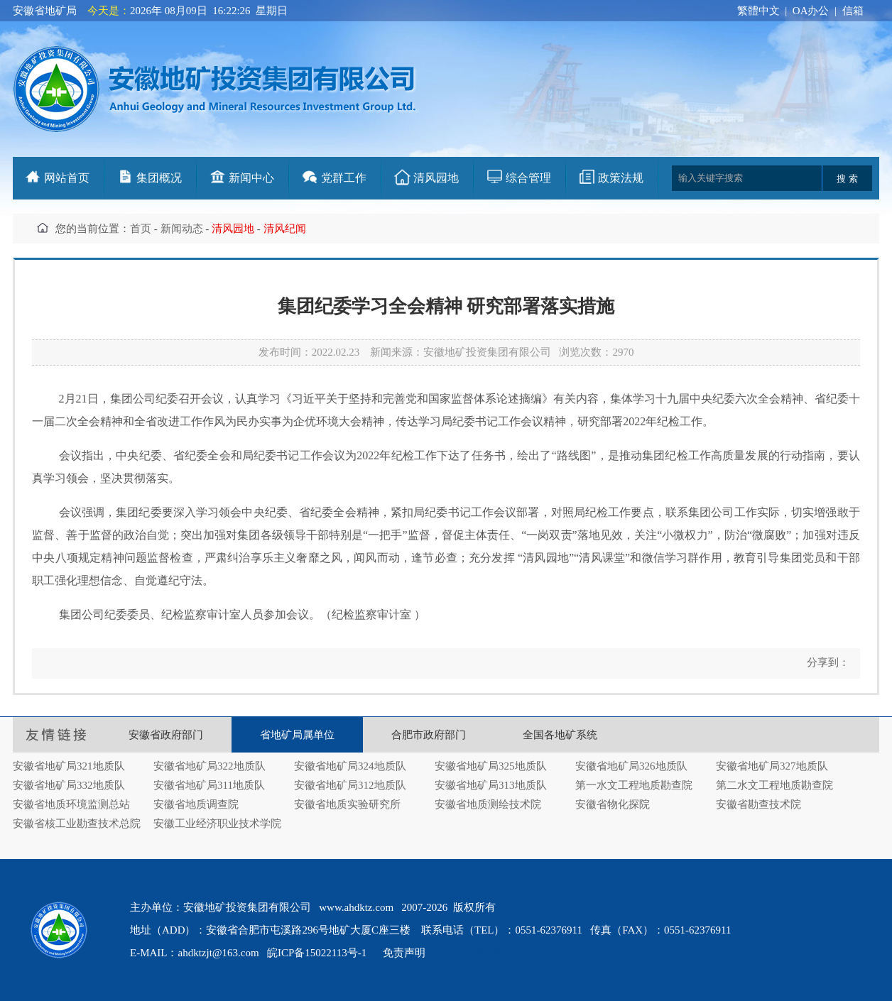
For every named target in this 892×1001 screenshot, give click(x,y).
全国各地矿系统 (560, 734)
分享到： (826, 662)
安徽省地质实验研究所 (347, 804)
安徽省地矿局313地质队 (491, 785)
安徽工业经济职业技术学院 (217, 823)
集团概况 (159, 178)
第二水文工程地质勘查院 (774, 785)
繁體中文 (758, 10)
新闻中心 (251, 178)
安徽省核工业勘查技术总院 (77, 823)
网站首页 (66, 178)
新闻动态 (182, 228)
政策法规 (620, 178)
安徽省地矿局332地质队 (69, 785)
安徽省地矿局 (45, 10)
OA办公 (811, 10)
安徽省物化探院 (612, 804)
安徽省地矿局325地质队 (491, 766)
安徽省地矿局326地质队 (631, 766)
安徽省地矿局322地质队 (209, 766)
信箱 (853, 10)
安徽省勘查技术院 (758, 804)
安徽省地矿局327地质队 (772, 766)
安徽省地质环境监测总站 (71, 804)
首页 (140, 228)
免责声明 (404, 952)
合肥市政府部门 (428, 734)
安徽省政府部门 (166, 734)
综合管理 (528, 178)
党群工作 (343, 178)
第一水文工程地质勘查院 (633, 785)
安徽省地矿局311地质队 (209, 785)
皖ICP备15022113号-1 (316, 952)
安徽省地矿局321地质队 (69, 766)
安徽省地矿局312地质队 (350, 785)
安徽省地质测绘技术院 (488, 804)
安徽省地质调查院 (196, 804)
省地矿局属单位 (297, 734)
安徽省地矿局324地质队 (350, 766)
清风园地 (436, 178)
